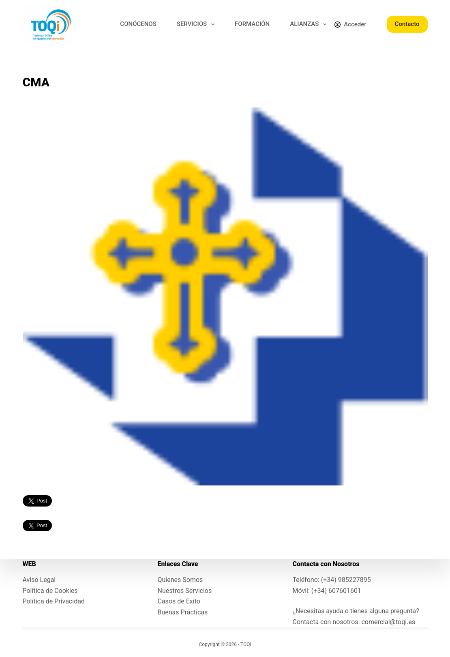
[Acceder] (350, 24)
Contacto (407, 24)
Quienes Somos (180, 580)
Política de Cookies (50, 591)
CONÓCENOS (138, 24)
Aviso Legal (39, 580)
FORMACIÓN (252, 24)
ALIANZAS (310, 24)
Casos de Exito (179, 601)
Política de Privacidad (54, 601)
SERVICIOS (197, 24)
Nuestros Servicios (185, 591)
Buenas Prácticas (183, 612)
